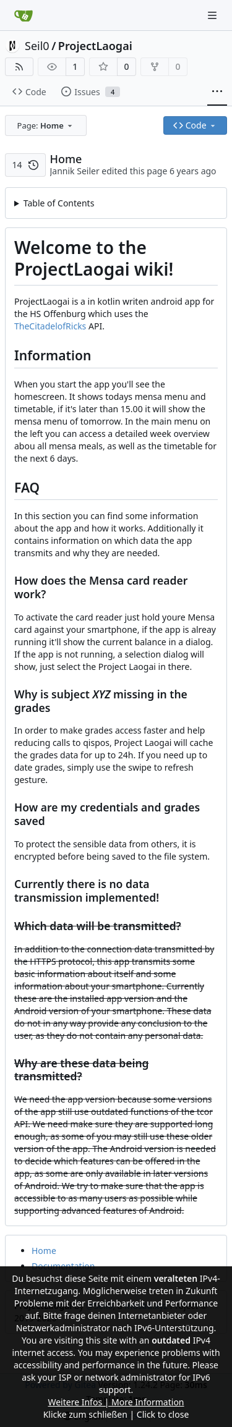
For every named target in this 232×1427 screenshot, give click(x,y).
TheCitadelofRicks (50, 326)
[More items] (217, 92)
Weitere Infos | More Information (116, 1402)
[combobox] (46, 125)
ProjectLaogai (95, 46)
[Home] (23, 15)
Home (44, 1250)
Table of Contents (59, 203)
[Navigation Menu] (213, 15)
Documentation (63, 1266)
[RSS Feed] (19, 66)
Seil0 (37, 46)
